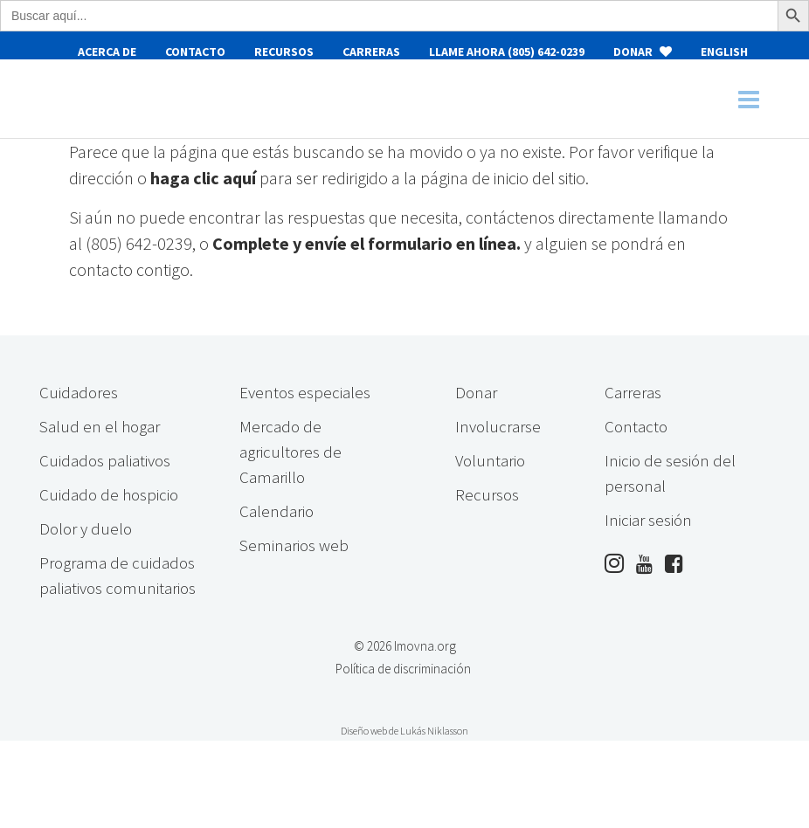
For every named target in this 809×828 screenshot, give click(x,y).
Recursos (284, 51)
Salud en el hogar (99, 426)
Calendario (276, 510)
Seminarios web (294, 545)
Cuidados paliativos (104, 460)
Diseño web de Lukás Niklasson (404, 730)
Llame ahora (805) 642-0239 (506, 51)
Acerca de (107, 51)
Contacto (195, 51)
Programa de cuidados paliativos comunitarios (117, 575)
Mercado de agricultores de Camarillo (290, 451)
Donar (642, 51)
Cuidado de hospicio (108, 494)
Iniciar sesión (648, 519)
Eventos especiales (304, 392)
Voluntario (490, 460)
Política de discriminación (403, 668)
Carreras (371, 51)
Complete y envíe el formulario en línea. (366, 243)
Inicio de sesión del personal (670, 473)
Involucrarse (498, 426)
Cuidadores (78, 392)
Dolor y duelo (85, 528)
